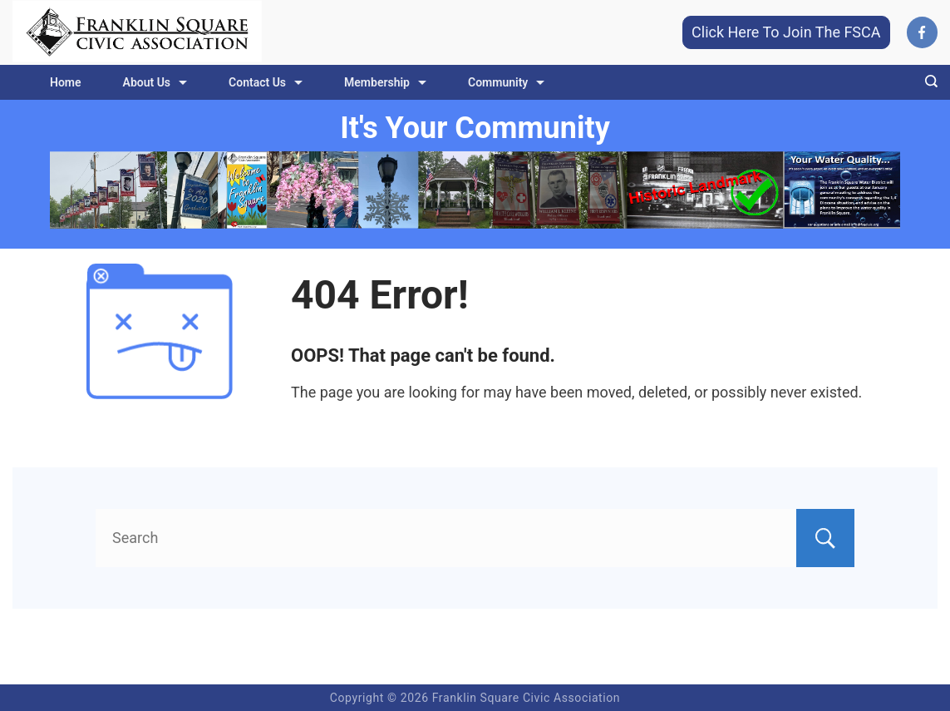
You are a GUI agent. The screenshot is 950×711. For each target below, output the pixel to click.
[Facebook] (922, 32)
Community (506, 82)
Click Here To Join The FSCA (786, 32)
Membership (385, 82)
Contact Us (266, 82)
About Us (155, 82)
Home (65, 82)
